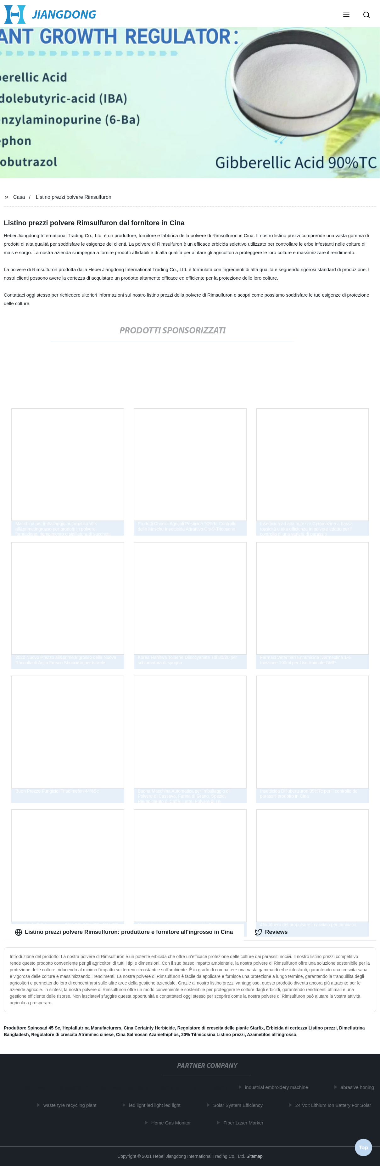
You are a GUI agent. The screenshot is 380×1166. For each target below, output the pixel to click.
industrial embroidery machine (277, 1087)
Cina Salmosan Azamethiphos (147, 1034)
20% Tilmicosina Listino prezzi (213, 1034)
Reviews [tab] (271, 932)
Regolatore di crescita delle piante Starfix (220, 1027)
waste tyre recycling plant (71, 1105)
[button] (346, 15)
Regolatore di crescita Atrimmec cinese (72, 1034)
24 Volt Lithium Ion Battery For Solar (334, 1105)
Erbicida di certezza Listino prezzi (301, 1027)
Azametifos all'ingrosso (271, 1034)
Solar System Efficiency (239, 1105)
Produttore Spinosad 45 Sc (32, 1027)
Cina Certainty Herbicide (149, 1027)
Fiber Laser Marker (245, 1122)
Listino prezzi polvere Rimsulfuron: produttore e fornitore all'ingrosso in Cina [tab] (124, 932)
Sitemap (255, 1156)
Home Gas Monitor (172, 1122)
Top (363, 1147)
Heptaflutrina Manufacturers (92, 1027)
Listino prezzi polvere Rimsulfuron (73, 197)
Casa (19, 197)
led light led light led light (156, 1105)
